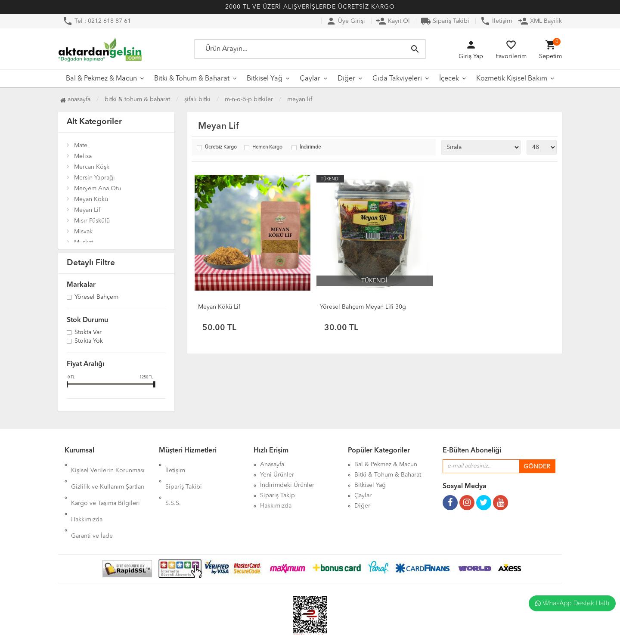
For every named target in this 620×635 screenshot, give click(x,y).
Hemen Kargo (267, 147)
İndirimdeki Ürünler (287, 485)
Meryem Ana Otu (97, 189)
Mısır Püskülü (92, 221)
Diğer (346, 78)
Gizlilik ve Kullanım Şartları (108, 475)
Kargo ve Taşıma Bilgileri (105, 485)
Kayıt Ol (393, 21)
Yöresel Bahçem (96, 297)
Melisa (83, 156)
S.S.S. (173, 485)
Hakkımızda (86, 496)
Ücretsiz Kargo (221, 147)
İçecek (449, 78)
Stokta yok (88, 341)
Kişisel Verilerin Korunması (108, 465)
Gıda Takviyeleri (397, 78)
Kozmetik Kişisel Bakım (511, 78)
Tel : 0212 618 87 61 (96, 21)
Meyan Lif (299, 99)
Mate (80, 145)
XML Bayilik (540, 21)
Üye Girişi (345, 21)
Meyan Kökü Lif (219, 307)
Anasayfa (75, 99)
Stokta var (88, 332)
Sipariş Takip (277, 496)
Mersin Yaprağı (94, 178)
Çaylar (310, 78)
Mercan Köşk (91, 167)
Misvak (83, 232)
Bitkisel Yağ (264, 78)
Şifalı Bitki (197, 99)
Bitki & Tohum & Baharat (191, 78)
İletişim (496, 21)
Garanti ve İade (92, 506)
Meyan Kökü (91, 199)
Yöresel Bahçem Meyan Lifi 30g (363, 307)
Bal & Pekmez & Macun (101, 78)
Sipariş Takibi (445, 21)
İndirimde (310, 147)
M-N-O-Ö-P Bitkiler (249, 99)
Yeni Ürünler (277, 475)
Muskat (83, 242)
